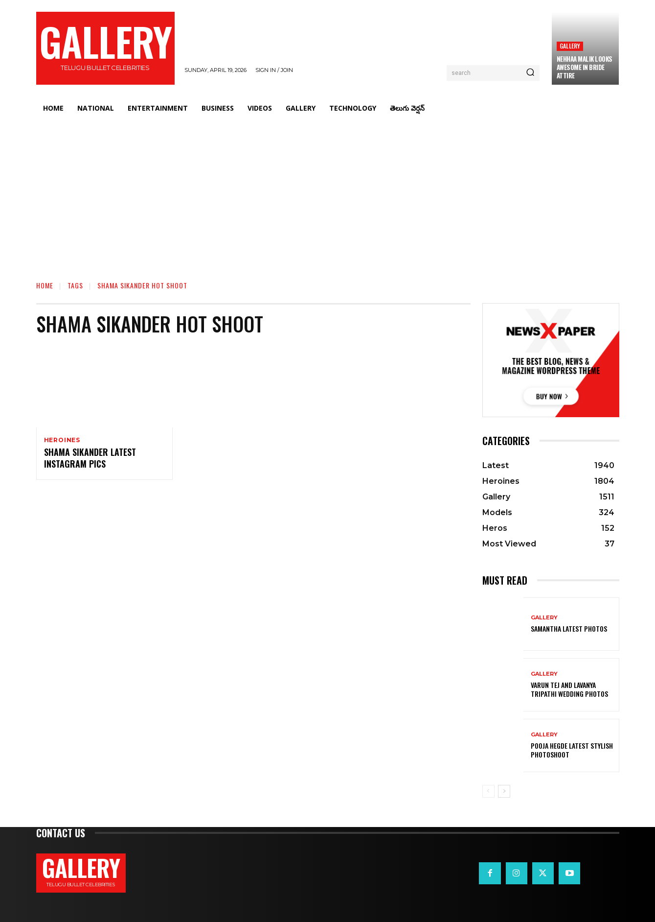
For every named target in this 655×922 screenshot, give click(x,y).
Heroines (62, 440)
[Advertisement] (327, 193)
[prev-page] (488, 791)
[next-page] (504, 791)
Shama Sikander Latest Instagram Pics (90, 459)
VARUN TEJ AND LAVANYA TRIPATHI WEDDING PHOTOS (569, 689)
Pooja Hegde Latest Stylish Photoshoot (572, 749)
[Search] (530, 73)
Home (44, 285)
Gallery (570, 46)
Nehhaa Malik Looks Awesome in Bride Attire (584, 67)
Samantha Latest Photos (569, 628)
